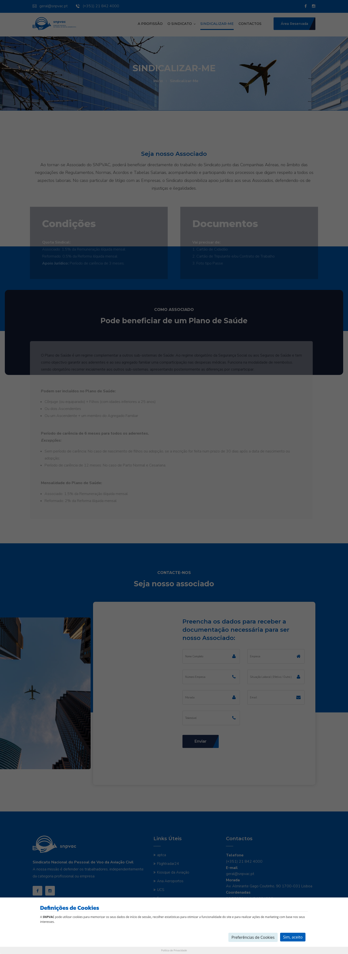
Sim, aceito (293, 937)
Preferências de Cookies (253, 937)
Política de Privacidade (174, 950)
